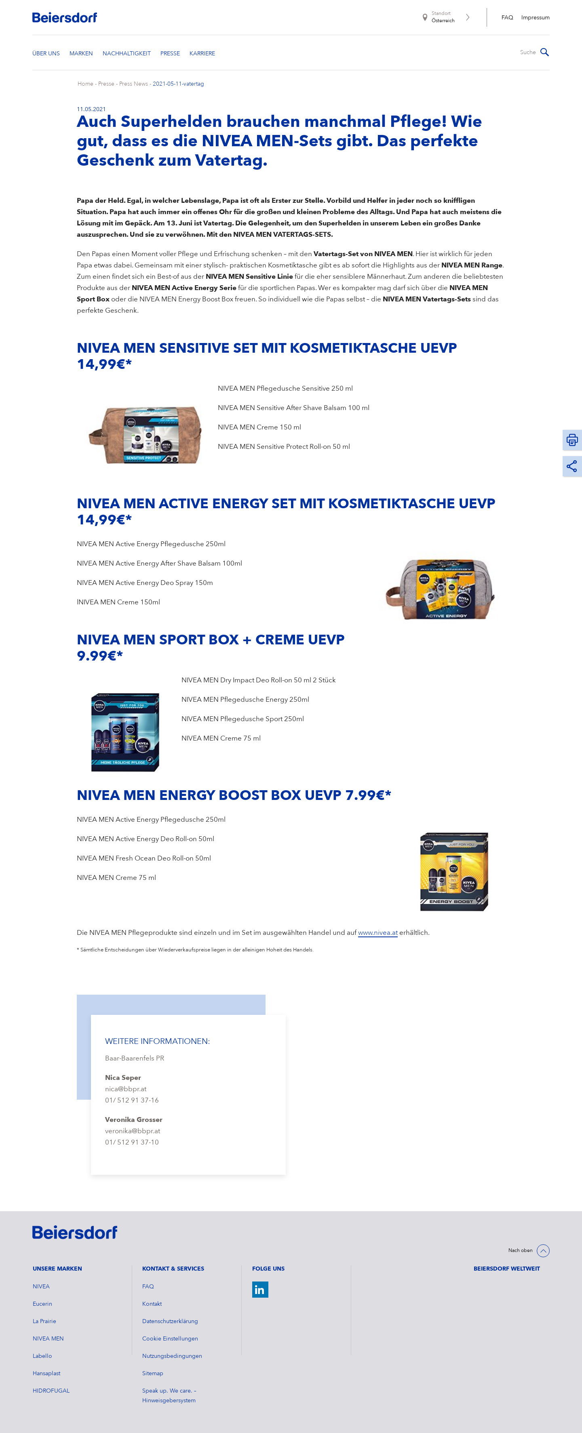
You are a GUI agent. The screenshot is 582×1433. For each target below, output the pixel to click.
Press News (133, 84)
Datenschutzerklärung (170, 1321)
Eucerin (42, 1304)
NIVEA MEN (48, 1339)
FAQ (507, 18)
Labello (42, 1356)
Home (85, 84)
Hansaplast (46, 1373)
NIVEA (41, 1287)
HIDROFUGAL (51, 1391)
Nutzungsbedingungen (172, 1356)
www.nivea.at (378, 933)
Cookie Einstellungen (170, 1339)
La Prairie (44, 1321)
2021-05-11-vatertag (178, 84)
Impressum (535, 18)
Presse (106, 84)
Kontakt (152, 1304)
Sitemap (152, 1373)
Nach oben (520, 1250)
